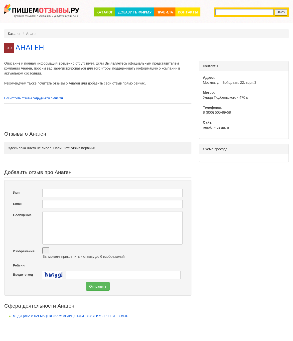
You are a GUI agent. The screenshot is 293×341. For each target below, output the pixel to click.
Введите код (23, 274)
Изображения (23, 251)
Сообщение (22, 215)
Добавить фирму (134, 12)
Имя (16, 192)
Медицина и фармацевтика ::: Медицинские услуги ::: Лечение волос (70, 316)
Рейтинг (19, 265)
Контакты (188, 12)
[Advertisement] (98, 117)
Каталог (105, 12)
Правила (164, 12)
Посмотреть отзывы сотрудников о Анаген (33, 98)
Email (17, 204)
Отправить (97, 286)
